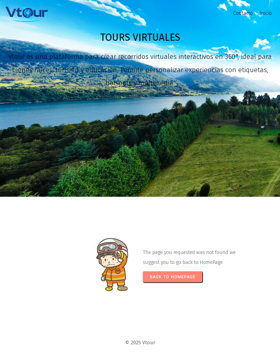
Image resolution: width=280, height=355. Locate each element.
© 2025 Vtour (140, 343)
